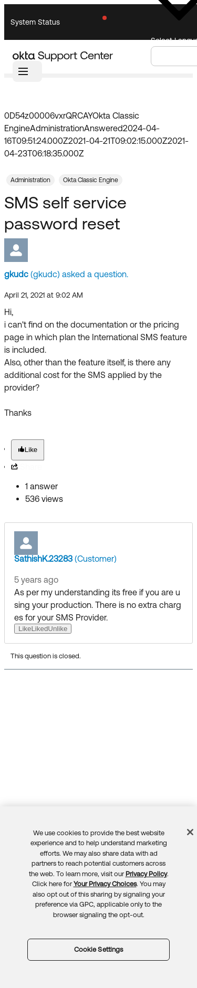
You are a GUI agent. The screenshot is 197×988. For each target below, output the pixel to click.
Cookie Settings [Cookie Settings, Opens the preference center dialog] (98, 949)
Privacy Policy (146, 874)
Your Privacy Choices (105, 884)
